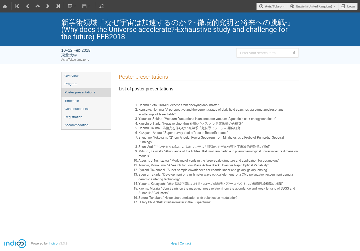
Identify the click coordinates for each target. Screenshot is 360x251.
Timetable (71, 101)
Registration (73, 117)
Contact (185, 243)
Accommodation (76, 125)
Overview (71, 76)
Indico (53, 243)
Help (173, 243)
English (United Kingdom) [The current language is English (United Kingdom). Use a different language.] (314, 6)
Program (70, 84)
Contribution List (76, 109)
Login (351, 6)
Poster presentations (79, 92)
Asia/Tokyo (273, 6)
